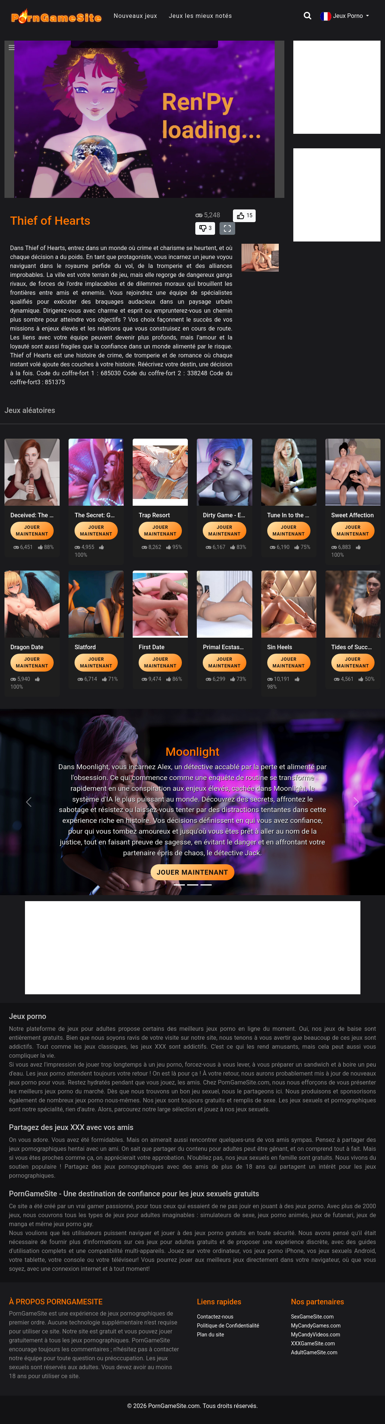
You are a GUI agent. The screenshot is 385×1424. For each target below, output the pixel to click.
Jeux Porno (342, 16)
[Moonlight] (179, 885)
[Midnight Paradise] (192, 885)
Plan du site (210, 1335)
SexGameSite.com (312, 1317)
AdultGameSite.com (314, 1352)
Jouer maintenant (32, 531)
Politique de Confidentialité (228, 1326)
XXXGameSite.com (313, 1343)
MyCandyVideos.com (315, 1335)
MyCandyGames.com (316, 1326)
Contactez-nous (215, 1317)
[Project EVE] (206, 885)
